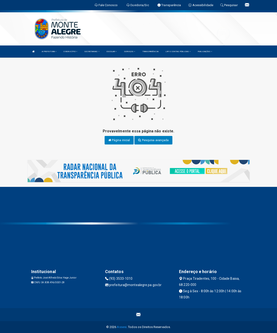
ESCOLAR (112, 51)
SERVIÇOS (129, 51)
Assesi (122, 327)
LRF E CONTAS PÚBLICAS (178, 51)
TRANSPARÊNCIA (150, 51)
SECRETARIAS (91, 51)
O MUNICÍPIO (70, 51)
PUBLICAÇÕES (205, 51)
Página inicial (119, 140)
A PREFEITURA (49, 51)
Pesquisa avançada (153, 140)
